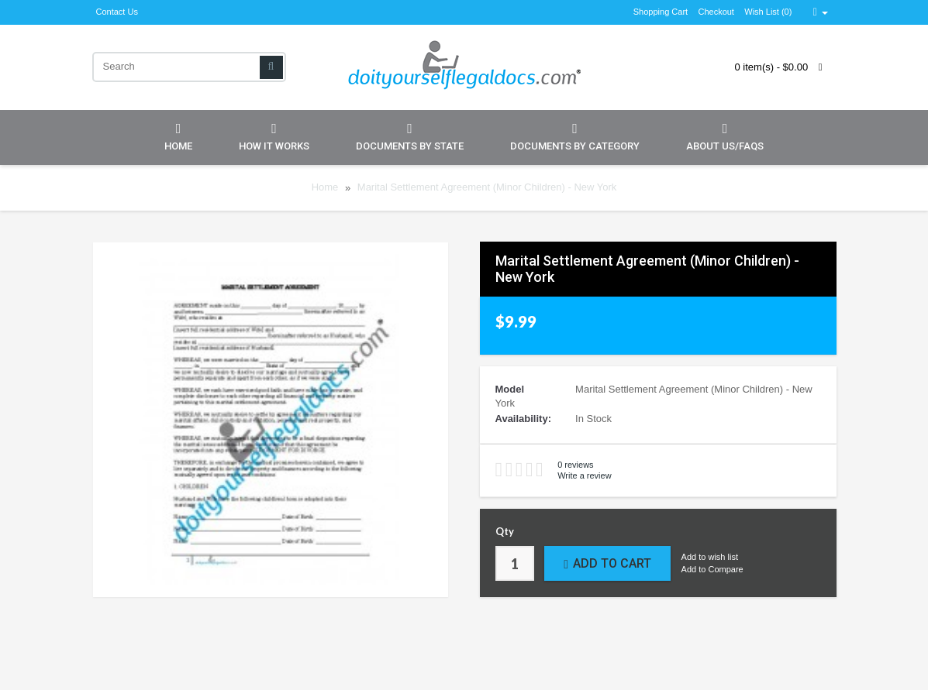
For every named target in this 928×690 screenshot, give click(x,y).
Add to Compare (712, 569)
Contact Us (117, 11)
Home (178, 137)
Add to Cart (607, 563)
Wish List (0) (768, 11)
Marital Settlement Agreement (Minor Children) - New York (487, 188)
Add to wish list (709, 556)
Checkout (715, 11)
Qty (504, 531)
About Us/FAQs (725, 137)
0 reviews (575, 464)
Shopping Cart (660, 11)
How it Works (274, 137)
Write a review (584, 475)
